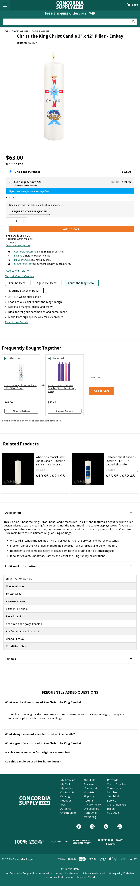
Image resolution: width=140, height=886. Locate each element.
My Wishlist (67, 788)
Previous (3, 472)
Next (137, 472)
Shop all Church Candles (19, 276)
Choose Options (21, 411)
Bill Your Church (22, 259)
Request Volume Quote (29, 211)
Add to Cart (101, 390)
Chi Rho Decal (17, 283)
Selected (58, 358)
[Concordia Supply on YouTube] (119, 827)
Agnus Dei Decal (47, 283)
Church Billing (68, 812)
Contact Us (67, 792)
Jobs (63, 804)
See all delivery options (18, 245)
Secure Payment (22, 263)
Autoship (65, 808)
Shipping (89, 796)
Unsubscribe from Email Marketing (91, 813)
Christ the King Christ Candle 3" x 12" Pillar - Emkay (20, 387)
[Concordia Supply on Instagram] (92, 827)
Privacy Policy (92, 804)
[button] (70, 512)
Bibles (111, 808)
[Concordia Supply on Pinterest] (106, 827)
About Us (89, 780)
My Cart (65, 784)
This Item (15, 358)
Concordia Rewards (24, 251)
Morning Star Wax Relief (24, 290)
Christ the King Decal (81, 283)
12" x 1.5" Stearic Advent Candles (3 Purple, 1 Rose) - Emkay (62, 388)
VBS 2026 (113, 812)
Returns (18, 255)
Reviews (89, 784)
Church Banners (117, 804)
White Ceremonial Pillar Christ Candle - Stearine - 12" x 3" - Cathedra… (51, 460)
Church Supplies (117, 784)
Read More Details (16, 322)
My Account (67, 780)
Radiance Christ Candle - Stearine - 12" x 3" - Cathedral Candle (121, 460)
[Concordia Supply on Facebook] (78, 827)
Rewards (112, 780)
